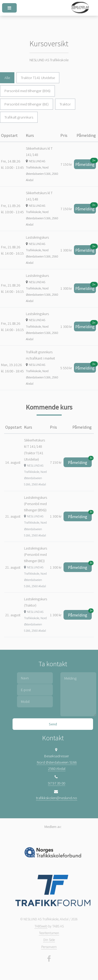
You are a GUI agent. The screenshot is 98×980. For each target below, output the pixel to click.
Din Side (49, 940)
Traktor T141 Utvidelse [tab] (38, 77)
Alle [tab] (7, 77)
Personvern (49, 947)
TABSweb (40, 926)
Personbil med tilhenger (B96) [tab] (27, 90)
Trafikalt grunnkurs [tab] (18, 117)
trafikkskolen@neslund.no (56, 798)
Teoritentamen (49, 933)
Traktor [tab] (65, 104)
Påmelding (85, 163)
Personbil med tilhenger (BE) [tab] (26, 104)
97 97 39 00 (56, 783)
